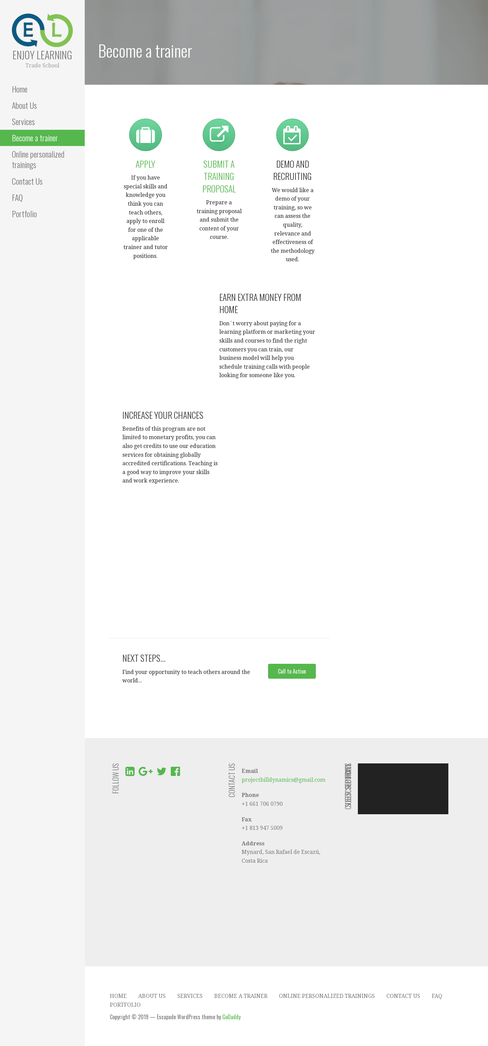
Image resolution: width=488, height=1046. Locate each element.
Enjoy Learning (42, 54)
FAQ (17, 197)
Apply (145, 163)
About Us (24, 105)
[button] (292, 671)
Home (19, 89)
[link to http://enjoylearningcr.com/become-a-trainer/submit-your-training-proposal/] (219, 140)
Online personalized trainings (38, 159)
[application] (403, 788)
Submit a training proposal (219, 176)
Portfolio (24, 213)
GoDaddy (231, 1017)
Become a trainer (35, 137)
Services (23, 121)
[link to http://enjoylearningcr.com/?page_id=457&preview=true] (145, 140)
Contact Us (27, 181)
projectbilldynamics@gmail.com (283, 780)
